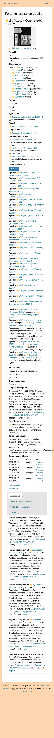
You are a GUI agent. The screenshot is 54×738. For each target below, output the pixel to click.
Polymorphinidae (20, 91)
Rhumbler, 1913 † (24, 140)
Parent (12, 123)
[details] (25, 418)
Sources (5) (15, 496)
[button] (7, 20)
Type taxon (14, 114)
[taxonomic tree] (14, 485)
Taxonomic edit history (19, 456)
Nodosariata (18, 78)
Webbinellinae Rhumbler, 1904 (23, 126)
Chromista (22, 67)
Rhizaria (16, 73)
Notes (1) (14, 507)
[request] (12, 671)
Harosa (16, 70)
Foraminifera (11, 3)
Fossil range (14, 374)
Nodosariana (18, 81)
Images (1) (14, 512)
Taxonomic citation (17, 436)
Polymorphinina (19, 86)
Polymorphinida (19, 83)
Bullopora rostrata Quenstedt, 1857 (26, 48)
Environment (15, 368)
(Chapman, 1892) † (24, 314)
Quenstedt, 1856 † (22, 133)
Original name (15, 130)
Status (12, 100)
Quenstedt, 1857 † (26, 117)
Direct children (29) (17, 165)
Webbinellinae (18, 94)
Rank (11, 107)
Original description (18, 388)
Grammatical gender (18, 381)
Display (14, 169)
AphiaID (12, 52)
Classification (15, 64)
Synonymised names (18, 136)
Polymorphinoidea (20, 89)
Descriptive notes (17, 421)
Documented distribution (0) (21, 501)
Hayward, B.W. (27, 691)
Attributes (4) (27, 507)
